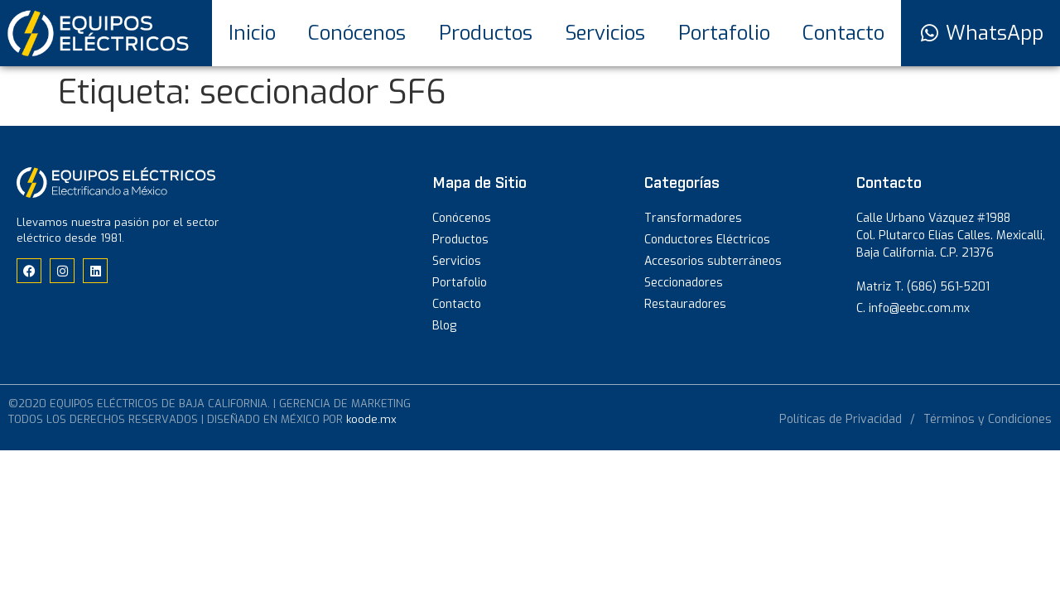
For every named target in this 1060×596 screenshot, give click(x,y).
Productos (485, 33)
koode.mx (371, 419)
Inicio (252, 33)
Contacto (843, 33)
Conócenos (357, 33)
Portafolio (724, 33)
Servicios (605, 33)
